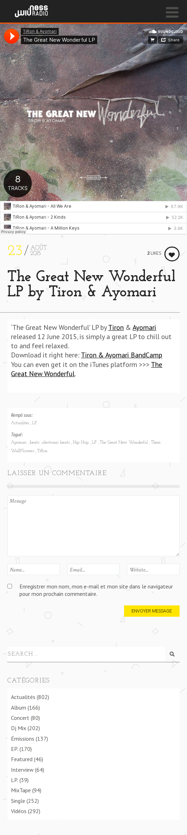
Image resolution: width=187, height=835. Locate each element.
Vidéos (19, 811)
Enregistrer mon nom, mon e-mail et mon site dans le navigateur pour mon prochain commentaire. (96, 590)
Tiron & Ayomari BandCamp (121, 354)
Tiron (116, 327)
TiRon (42, 451)
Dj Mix (18, 728)
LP (95, 442)
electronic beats (56, 442)
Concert (20, 717)
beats (35, 442)
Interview (22, 769)
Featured (22, 759)
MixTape (21, 790)
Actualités (20, 423)
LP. (34, 423)
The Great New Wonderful (124, 442)
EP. (14, 748)
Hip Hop (81, 442)
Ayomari (144, 327)
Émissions (22, 738)
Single (18, 800)
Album (18, 707)
